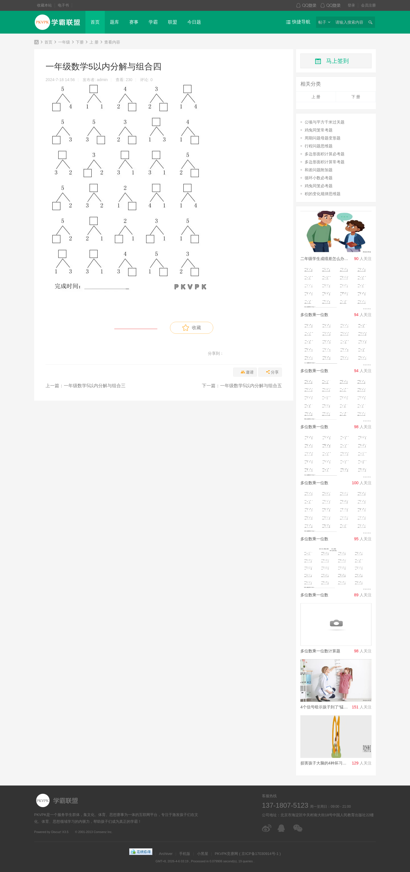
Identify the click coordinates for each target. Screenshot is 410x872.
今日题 (194, 22)
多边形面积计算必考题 (325, 154)
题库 (114, 22)
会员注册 (368, 5)
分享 (275, 372)
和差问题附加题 (319, 170)
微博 (267, 828)
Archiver (166, 854)
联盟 (172, 22)
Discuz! (56, 832)
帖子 (322, 22)
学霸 (153, 22)
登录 (351, 5)
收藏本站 (44, 5)
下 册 (355, 96)
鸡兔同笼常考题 (319, 130)
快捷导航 (301, 21)
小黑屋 (202, 854)
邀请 (250, 372)
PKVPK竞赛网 (36, 43)
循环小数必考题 (319, 178)
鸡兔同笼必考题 (319, 186)
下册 (80, 42)
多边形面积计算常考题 (325, 162)
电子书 (63, 5)
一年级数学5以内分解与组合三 (95, 385)
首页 (95, 22)
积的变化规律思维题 (323, 193)
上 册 (94, 42)
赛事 (133, 22)
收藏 (191, 327)
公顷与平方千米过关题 (325, 122)
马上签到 (337, 61)
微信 (298, 828)
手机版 (184, 854)
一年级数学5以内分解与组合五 (251, 385)
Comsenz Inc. (103, 832)
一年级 (64, 42)
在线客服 (283, 828)
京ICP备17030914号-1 (259, 854)
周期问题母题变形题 (323, 138)
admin (102, 79)
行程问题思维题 (319, 146)
